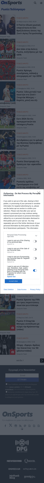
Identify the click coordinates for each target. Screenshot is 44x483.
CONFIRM (13, 281)
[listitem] (22, 235)
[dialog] (22, 241)
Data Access (21, 289)
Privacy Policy (35, 289)
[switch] (35, 241)
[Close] (39, 193)
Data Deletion (9, 289)
